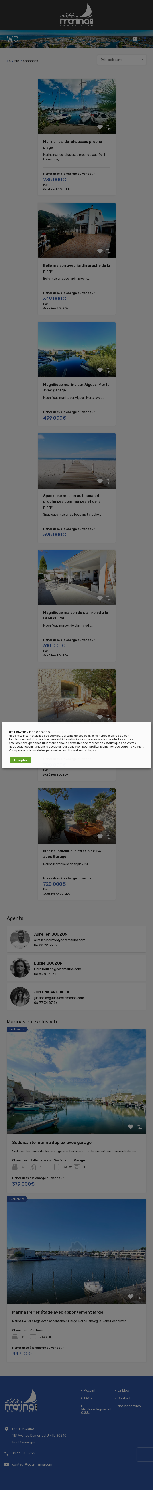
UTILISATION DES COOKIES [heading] (29, 732)
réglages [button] (90, 750)
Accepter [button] (20, 760)
